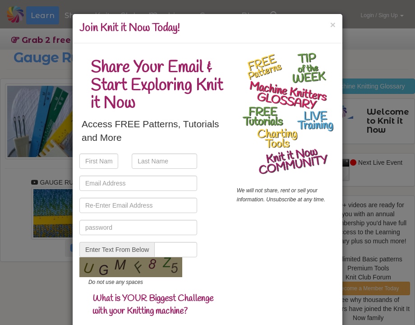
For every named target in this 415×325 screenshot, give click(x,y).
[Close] (333, 24)
